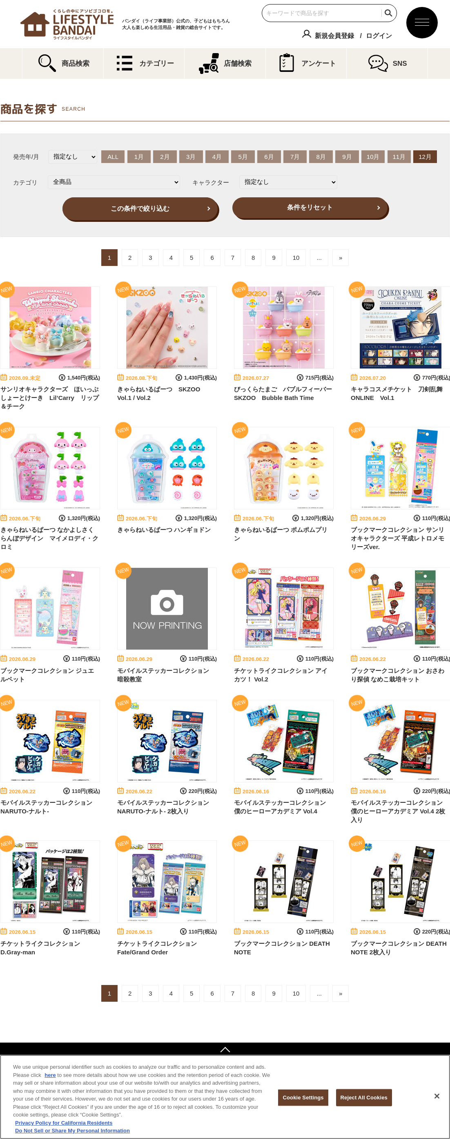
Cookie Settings (303, 1097)
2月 (164, 156)
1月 (139, 156)
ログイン (379, 35)
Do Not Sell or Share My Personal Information (72, 1131)
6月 (269, 156)
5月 (242, 156)
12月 (425, 156)
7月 (295, 156)
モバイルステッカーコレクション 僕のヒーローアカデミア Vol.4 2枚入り (398, 811)
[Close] (437, 1096)
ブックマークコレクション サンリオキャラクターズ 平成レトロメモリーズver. (397, 538)
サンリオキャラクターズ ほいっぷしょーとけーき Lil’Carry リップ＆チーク (49, 398)
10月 (373, 156)
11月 (399, 156)
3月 (191, 156)
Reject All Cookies (364, 1097)
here (50, 1075)
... (319, 257)
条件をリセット (310, 207)
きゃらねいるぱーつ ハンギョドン (164, 529)
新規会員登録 (334, 35)
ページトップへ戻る (225, 1051)
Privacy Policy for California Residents (63, 1123)
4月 (217, 156)
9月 (347, 156)
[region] (225, 1097)
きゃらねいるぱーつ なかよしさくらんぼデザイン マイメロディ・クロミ (49, 538)
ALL (112, 156)
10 (296, 257)
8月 (321, 156)
